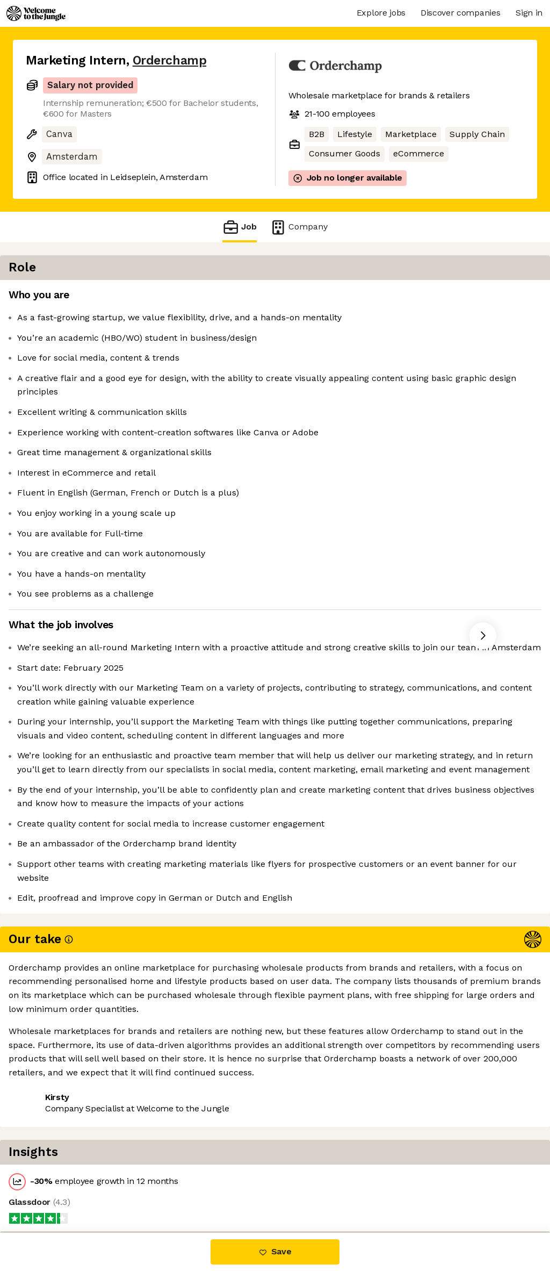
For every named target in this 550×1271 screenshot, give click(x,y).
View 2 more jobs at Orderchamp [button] (170, 1188)
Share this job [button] (55, 1188)
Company (299, 227)
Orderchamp (169, 60)
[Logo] (36, 13)
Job (239, 227)
